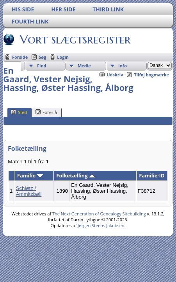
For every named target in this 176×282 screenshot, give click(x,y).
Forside (20, 57)
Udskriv (115, 75)
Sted (19, 112)
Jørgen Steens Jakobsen (101, 225)
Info (122, 66)
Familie (30, 175)
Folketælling (75, 175)
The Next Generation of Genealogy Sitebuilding (99, 214)
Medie (84, 66)
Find (41, 66)
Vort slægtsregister (74, 39)
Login (63, 57)
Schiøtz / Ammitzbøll (28, 191)
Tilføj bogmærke (151, 75)
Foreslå (46, 112)
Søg (42, 57)
